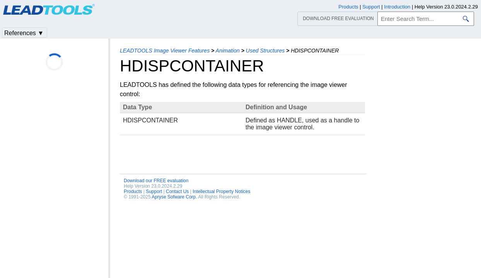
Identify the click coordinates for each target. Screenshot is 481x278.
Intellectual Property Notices (221, 191)
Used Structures (265, 50)
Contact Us (177, 191)
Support (154, 191)
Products (133, 191)
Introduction (397, 7)
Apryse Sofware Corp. (174, 197)
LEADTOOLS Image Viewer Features (165, 50)
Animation (228, 50)
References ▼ (24, 33)
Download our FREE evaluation (156, 180)
